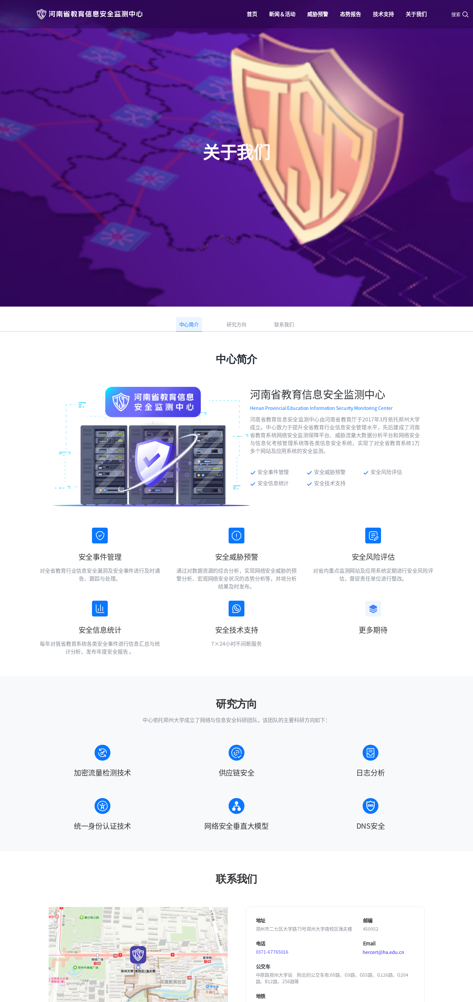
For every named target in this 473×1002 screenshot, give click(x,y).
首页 (252, 14)
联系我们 (284, 142)
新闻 (202, 898)
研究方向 (236, 142)
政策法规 (370, 922)
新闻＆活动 (282, 14)
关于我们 (416, 14)
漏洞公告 (265, 898)
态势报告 (350, 14)
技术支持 (383, 14)
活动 (202, 910)
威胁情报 (265, 910)
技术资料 (370, 910)
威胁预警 (317, 14)
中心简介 (189, 142)
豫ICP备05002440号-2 (311, 985)
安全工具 (370, 898)
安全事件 (265, 922)
